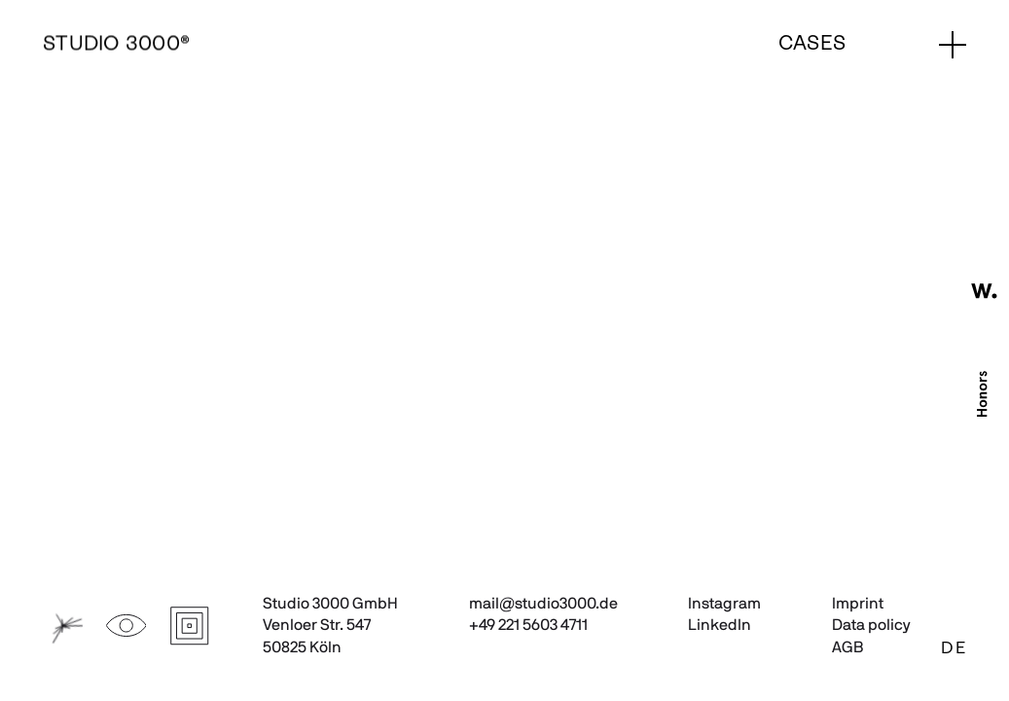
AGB (847, 647)
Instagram (724, 603)
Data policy (871, 625)
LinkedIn (719, 625)
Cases (812, 44)
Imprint (857, 603)
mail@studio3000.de (543, 603)
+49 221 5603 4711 (528, 625)
